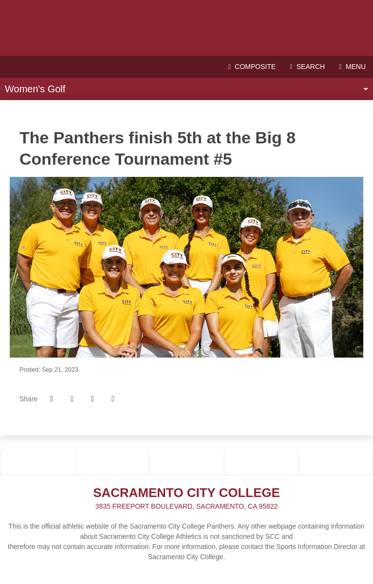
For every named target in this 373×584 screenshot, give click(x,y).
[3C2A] (37, 462)
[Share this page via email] (92, 399)
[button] (112, 399)
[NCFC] (261, 462)
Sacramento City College (186, 28)
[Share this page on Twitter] (72, 399)
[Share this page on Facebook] (51, 399)
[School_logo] (186, 462)
